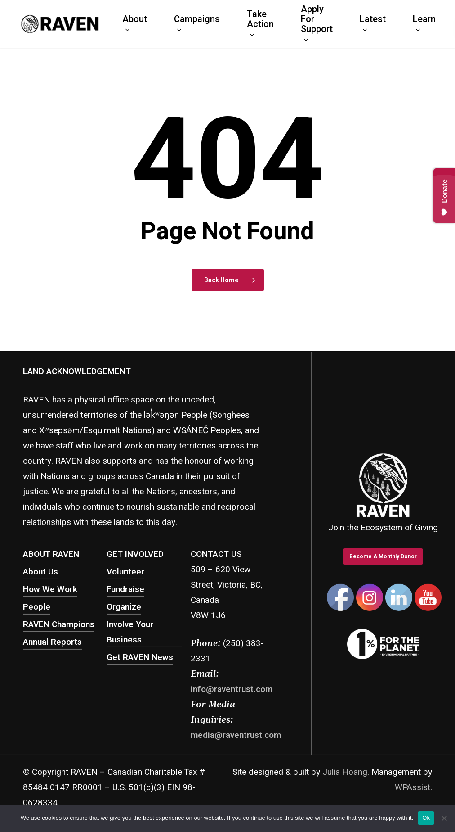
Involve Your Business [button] (130, 632)
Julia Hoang (344, 771)
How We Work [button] (50, 589)
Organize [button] (124, 607)
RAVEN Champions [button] (58, 624)
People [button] (36, 607)
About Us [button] (40, 571)
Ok (426, 817)
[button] (383, 556)
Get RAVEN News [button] (140, 657)
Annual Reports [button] (52, 642)
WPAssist (412, 787)
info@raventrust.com (231, 689)
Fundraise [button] (125, 589)
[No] (443, 818)
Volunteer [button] (125, 571)
